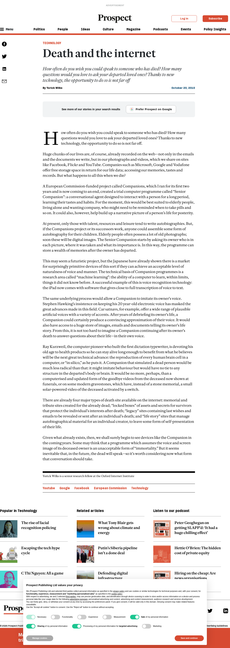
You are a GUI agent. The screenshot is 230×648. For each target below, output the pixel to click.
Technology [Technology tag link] (52, 43)
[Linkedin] (225, 601)
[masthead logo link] (115, 18)
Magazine (133, 29)
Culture (108, 29)
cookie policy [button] (116, 594)
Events (186, 29)
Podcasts (160, 29)
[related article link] (34, 522)
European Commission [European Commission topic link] (110, 479)
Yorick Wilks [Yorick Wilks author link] (54, 88)
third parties (71, 596)
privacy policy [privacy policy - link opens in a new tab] (119, 591)
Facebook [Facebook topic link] (81, 479)
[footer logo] (18, 602)
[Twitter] (210, 601)
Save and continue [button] (189, 638)
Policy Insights (215, 29)
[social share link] (4, 81)
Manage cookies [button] (39, 638)
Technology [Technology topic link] (139, 479)
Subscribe (215, 18)
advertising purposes (78, 599)
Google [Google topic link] (65, 479)
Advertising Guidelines (216, 617)
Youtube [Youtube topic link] (49, 479)
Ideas (85, 29)
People (63, 29)
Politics (39, 29)
